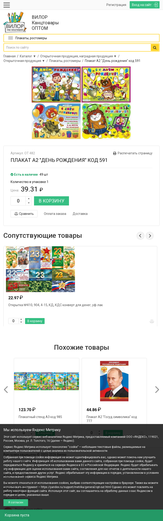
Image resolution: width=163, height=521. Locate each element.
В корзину (34, 321)
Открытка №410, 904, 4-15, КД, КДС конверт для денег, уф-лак (55, 305)
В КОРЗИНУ (51, 201)
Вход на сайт (142, 5)
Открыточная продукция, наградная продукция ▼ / (80, 56)
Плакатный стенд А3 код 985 (40, 417)
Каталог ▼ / (30, 56)
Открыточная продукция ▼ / (26, 61)
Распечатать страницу (135, 153)
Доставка (80, 214)
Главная (9, 56)
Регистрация (116, 5)
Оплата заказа (55, 214)
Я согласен (15, 502)
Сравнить (24, 214)
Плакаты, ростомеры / (67, 61)
